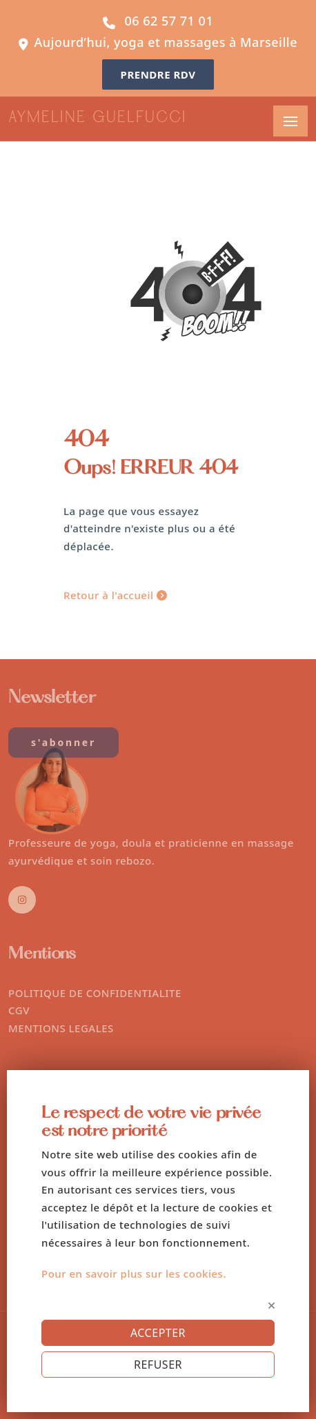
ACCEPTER (158, 1332)
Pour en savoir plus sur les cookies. (133, 1273)
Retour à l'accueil (115, 595)
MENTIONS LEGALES (61, 1028)
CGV (19, 1010)
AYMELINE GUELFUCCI (97, 118)
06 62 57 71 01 (169, 20)
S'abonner (63, 742)
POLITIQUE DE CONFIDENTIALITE (94, 993)
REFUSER (158, 1364)
